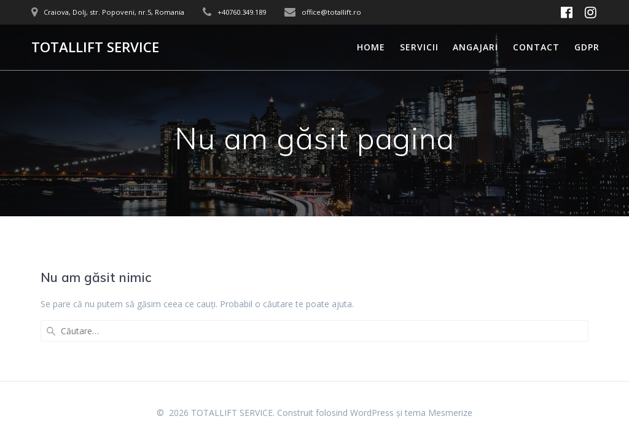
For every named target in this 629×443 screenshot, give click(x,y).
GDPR (587, 47)
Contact (536, 47)
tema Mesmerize (438, 412)
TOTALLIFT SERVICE (95, 47)
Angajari (475, 47)
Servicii (419, 47)
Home (371, 47)
